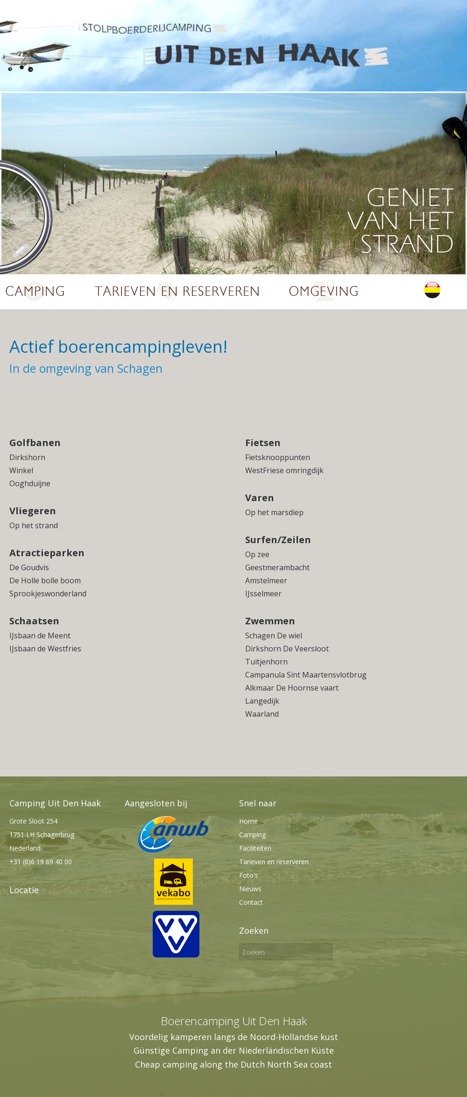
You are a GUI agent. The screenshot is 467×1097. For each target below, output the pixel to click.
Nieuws (250, 888)
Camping (252, 834)
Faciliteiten (255, 848)
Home (248, 821)
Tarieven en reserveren (274, 861)
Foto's (248, 875)
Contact (251, 902)
